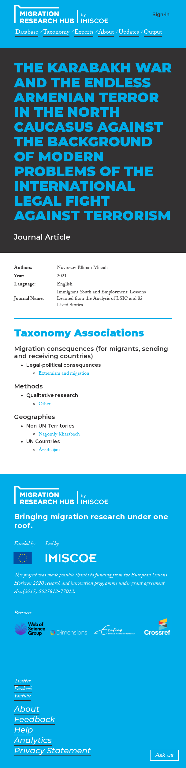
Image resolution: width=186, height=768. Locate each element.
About (106, 33)
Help (23, 730)
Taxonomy (56, 33)
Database (26, 33)
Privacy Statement (52, 750)
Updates (129, 33)
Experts (83, 33)
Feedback (34, 719)
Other (44, 404)
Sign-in (160, 14)
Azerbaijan (49, 450)
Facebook (23, 689)
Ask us (164, 755)
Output (153, 33)
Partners (60, 558)
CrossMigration (63, 14)
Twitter (22, 682)
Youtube (22, 697)
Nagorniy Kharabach (59, 435)
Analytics (33, 740)
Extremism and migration (64, 374)
